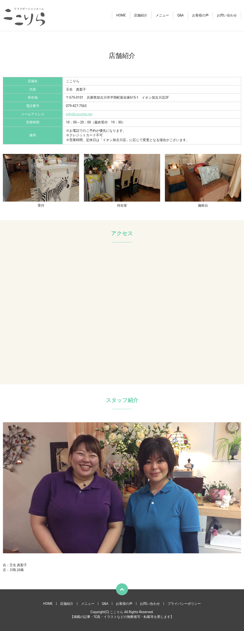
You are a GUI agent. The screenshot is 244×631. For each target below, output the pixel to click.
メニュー (162, 15)
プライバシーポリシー (184, 604)
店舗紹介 (140, 15)
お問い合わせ (227, 15)
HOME (121, 15)
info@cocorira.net (79, 114)
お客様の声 (200, 15)
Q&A (180, 15)
